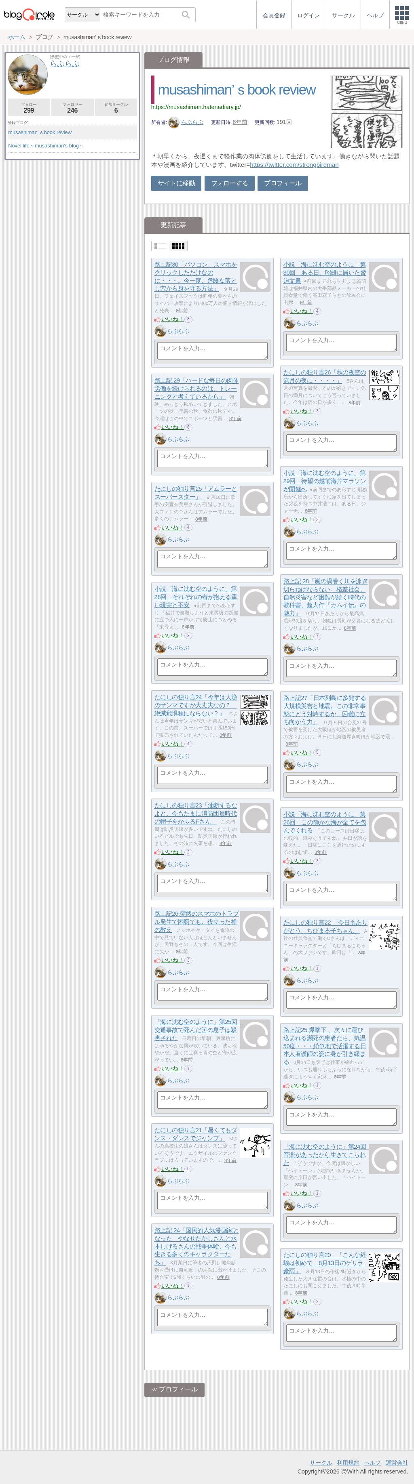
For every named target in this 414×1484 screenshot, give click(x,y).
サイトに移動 (176, 183)
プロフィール (282, 183)
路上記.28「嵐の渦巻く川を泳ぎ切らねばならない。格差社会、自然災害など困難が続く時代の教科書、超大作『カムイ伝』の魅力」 (325, 597)
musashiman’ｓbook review (237, 89)
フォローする (229, 183)
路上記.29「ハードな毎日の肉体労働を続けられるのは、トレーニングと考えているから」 (196, 388)
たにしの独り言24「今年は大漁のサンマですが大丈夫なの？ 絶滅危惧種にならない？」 (195, 705)
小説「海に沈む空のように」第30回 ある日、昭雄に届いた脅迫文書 (324, 272)
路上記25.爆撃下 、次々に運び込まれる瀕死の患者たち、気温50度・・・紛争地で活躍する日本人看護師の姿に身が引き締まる (324, 1046)
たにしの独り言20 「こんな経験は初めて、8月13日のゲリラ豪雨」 (324, 1263)
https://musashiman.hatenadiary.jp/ (196, 107)
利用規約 (348, 1462)
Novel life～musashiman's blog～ (46, 146)
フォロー (29, 108)
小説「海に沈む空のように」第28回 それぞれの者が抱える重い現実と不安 (195, 597)
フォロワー (72, 108)
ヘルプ (372, 1462)
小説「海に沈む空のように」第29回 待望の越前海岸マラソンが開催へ (324, 481)
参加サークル (116, 108)
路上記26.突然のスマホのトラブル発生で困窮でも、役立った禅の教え (196, 921)
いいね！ (172, 319)
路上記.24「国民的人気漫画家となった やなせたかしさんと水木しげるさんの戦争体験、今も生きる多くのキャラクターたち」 (196, 1246)
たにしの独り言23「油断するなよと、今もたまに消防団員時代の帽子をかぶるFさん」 (195, 813)
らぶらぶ (186, 122)
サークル (321, 1462)
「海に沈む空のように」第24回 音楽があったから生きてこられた (327, 1154)
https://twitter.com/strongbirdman (294, 164)
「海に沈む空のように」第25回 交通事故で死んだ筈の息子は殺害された (198, 1030)
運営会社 (397, 1462)
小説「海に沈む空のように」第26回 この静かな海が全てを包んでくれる (324, 822)
